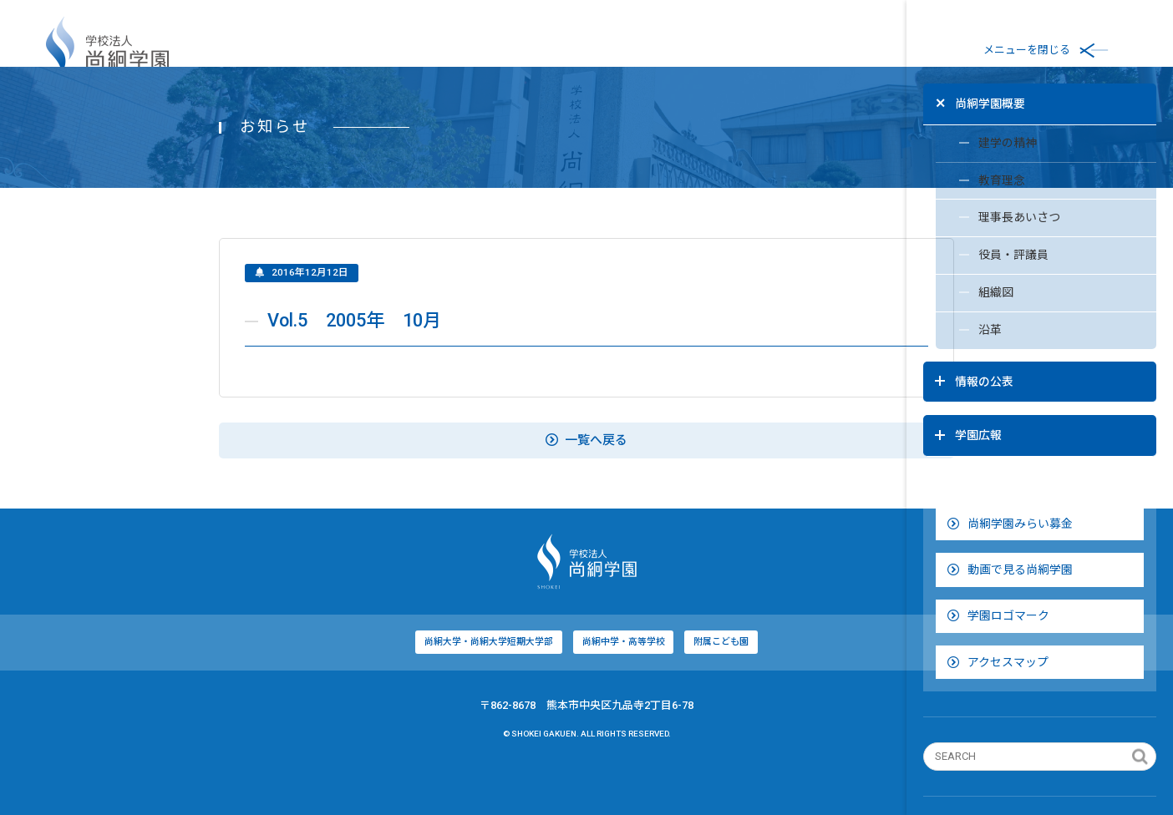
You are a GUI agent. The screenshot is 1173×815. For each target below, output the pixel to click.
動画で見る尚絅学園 (1009, 529)
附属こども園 (589, 689)
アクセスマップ (997, 622)
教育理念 (968, 178)
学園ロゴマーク (998, 575)
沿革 (956, 335)
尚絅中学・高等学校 (490, 689)
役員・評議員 (979, 257)
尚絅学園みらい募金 (1009, 483)
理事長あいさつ (985, 218)
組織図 (962, 296)
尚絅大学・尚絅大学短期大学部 (353, 689)
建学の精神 (974, 139)
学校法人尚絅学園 (107, 50)
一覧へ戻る (453, 487)
